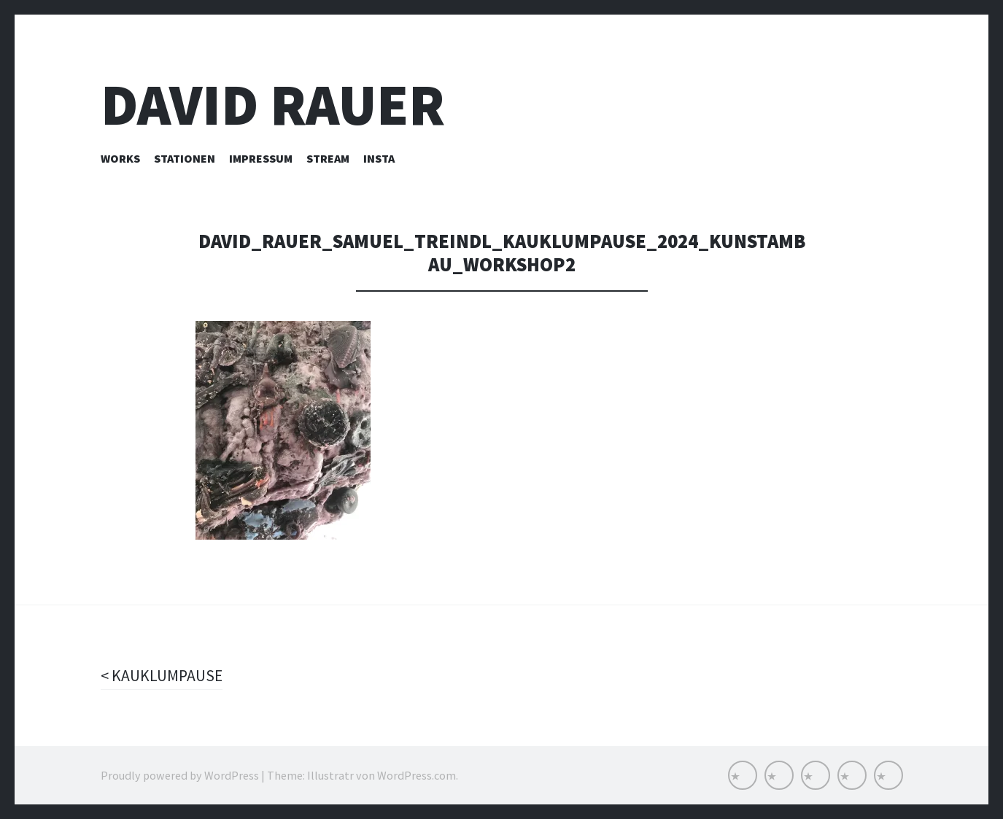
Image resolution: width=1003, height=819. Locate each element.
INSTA (379, 158)
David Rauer (273, 104)
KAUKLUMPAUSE (166, 675)
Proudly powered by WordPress (180, 775)
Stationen (184, 158)
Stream (327, 158)
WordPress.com (416, 775)
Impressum (261, 158)
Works (120, 158)
